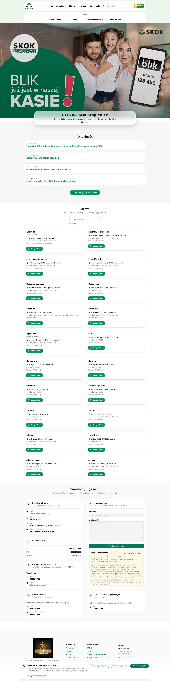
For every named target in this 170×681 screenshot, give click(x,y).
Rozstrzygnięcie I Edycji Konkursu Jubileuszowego (51, 181)
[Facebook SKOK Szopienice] (103, 5)
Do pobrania (95, 6)
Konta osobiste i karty (94, 19)
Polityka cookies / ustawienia (98, 657)
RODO (89, 648)
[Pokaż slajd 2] (84, 122)
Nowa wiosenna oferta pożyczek (42, 157)
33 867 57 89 (35, 579)
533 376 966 (35, 608)
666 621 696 (35, 614)
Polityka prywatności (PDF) (37, 676)
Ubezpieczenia (115, 19)
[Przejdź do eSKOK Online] (139, 5)
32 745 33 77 (97, 608)
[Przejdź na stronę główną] (29, 5)
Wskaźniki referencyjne (96, 654)
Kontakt (83, 6)
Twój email (93, 512)
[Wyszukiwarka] (119, 6)
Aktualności (61, 6)
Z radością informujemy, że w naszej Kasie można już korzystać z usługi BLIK (64, 146)
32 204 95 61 (35, 519)
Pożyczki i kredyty (55, 19)
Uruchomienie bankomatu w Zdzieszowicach (48, 169)
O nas (50, 6)
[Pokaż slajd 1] (81, 122)
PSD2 (89, 651)
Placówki (73, 6)
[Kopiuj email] (48, 513)
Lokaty (74, 19)
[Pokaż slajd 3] (86, 122)
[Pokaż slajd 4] (89, 122)
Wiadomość (94, 520)
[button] (85, 70)
